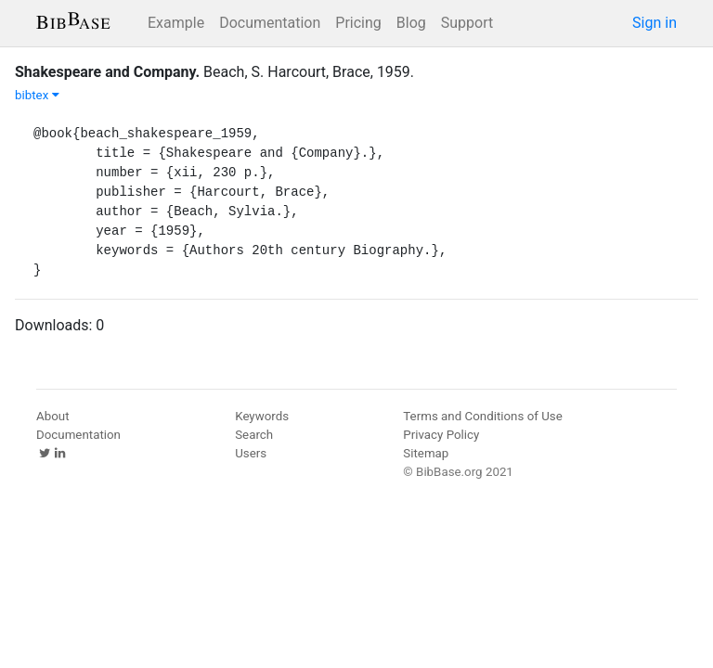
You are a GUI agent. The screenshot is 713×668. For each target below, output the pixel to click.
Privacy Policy (441, 435)
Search (254, 435)
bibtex (37, 95)
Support (467, 23)
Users (250, 453)
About (53, 416)
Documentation (269, 23)
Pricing (358, 23)
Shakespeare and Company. (107, 72)
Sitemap (425, 453)
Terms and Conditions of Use (482, 416)
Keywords (262, 416)
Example (176, 23)
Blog (411, 23)
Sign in (654, 23)
